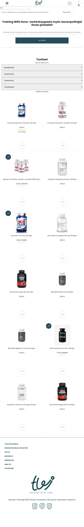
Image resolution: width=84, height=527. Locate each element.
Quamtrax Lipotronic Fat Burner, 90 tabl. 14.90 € (21, 127)
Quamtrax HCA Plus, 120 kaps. (21, 239)
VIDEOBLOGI (9, 460)
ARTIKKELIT (8, 456)
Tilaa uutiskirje (11, 444)
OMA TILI (7, 464)
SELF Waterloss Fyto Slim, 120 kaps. (62, 351)
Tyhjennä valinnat (42, 91)
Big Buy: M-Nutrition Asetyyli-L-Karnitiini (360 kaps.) (21, 182)
